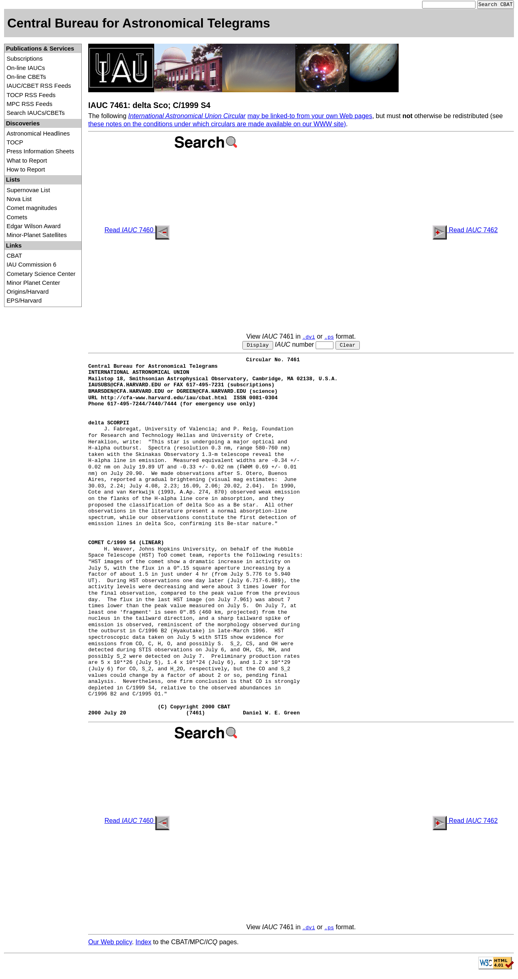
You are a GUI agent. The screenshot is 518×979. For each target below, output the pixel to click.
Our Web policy (110, 943)
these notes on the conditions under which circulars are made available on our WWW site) (217, 124)
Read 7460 (137, 230)
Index (143, 943)
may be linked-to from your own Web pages (309, 116)
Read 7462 (464, 230)
